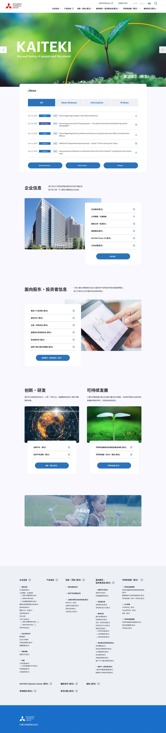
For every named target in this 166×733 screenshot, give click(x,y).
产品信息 (69, 8)
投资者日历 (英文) (38, 339)
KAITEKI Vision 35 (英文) (101, 238)
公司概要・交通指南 (99, 216)
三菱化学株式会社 (105, 3)
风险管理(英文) (24, 669)
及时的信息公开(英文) (103, 608)
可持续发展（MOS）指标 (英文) (108, 454)
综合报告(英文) (101, 655)
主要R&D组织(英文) (72, 606)
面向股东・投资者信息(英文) (108, 8)
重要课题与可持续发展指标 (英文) (133, 595)
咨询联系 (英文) (123, 3)
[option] (135, 3)
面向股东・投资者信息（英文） (52, 358)
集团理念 (22, 636)
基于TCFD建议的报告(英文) (105, 661)
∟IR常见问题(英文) (102, 631)
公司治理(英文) (97, 245)
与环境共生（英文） (128, 607)
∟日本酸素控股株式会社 (28, 601)
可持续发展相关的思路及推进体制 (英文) (111, 447)
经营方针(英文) (24, 654)
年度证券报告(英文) (102, 658)
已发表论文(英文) (71, 611)
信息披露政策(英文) (102, 596)
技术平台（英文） (71, 603)
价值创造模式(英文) (25, 642)
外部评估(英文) (24, 628)
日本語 (135, 3)
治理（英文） (126, 613)
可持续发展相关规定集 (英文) (131, 622)
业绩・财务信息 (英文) (39, 325)
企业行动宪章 (23, 639)
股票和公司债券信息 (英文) (41, 332)
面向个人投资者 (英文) (39, 310)
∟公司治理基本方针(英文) (29, 666)
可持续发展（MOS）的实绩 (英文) (133, 598)
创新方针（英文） (40, 447)
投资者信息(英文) (101, 605)
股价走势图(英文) (101, 616)
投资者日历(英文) (101, 619)
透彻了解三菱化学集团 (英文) (42, 347)
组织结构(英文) (24, 607)
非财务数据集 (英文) (128, 625)
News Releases (69, 102)
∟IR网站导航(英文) (102, 637)
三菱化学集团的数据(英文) (104, 669)
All (41, 102)
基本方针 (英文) (37, 318)
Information (96, 102)
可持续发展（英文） (131, 8)
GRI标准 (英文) (127, 628)
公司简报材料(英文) (102, 652)
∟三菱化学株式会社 (27, 598)
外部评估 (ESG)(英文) (103, 625)
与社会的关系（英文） (129, 610)
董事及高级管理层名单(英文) (28, 604)
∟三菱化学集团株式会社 (28, 595)
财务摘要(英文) (101, 646)
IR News (124, 102)
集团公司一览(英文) (98, 223)
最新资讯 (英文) (151, 8)
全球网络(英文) (24, 613)
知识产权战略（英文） (42, 454)
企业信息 (56, 8)
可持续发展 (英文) (113, 465)
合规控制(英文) (24, 672)
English (142, 3)
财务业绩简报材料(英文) (104, 649)
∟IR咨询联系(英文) (102, 634)
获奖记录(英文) (71, 608)
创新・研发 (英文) (85, 8)
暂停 (85, 81)
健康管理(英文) (24, 645)
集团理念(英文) (97, 231)
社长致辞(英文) (97, 209)
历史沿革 (22, 616)
